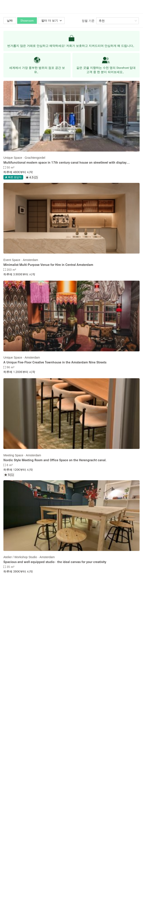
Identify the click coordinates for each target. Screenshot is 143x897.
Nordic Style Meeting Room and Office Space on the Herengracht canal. (54, 460)
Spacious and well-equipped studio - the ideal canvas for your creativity (54, 562)
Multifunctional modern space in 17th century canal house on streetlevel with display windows (64, 162)
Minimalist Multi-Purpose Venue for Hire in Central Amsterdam (48, 264)
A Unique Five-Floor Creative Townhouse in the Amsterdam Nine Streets (54, 362)
